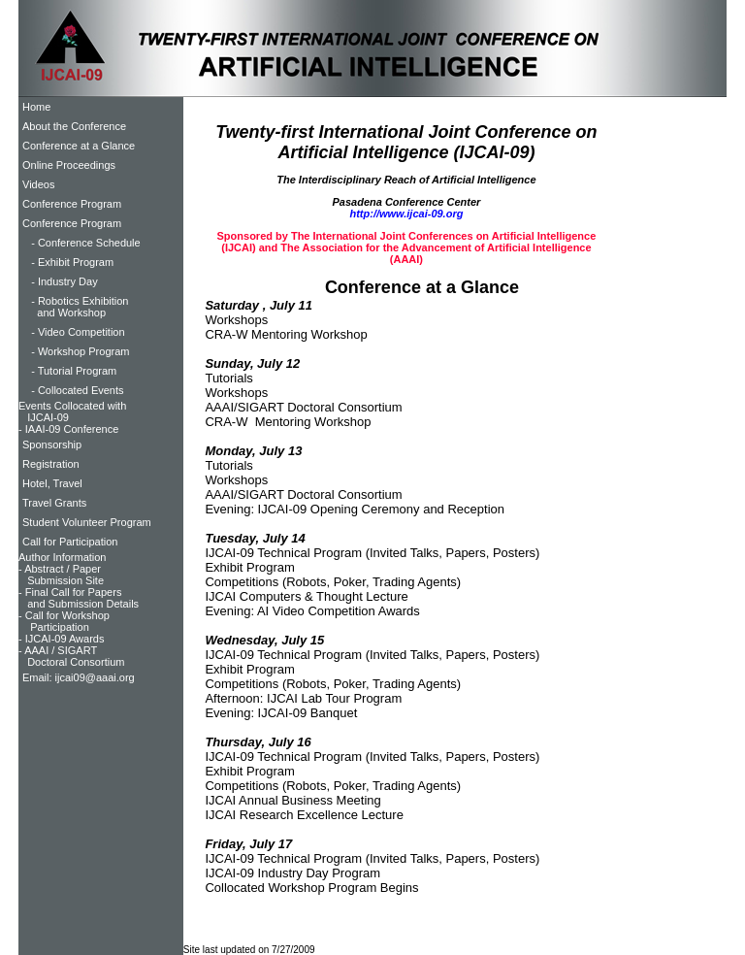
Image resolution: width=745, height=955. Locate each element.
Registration (51, 464)
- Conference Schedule (81, 242)
